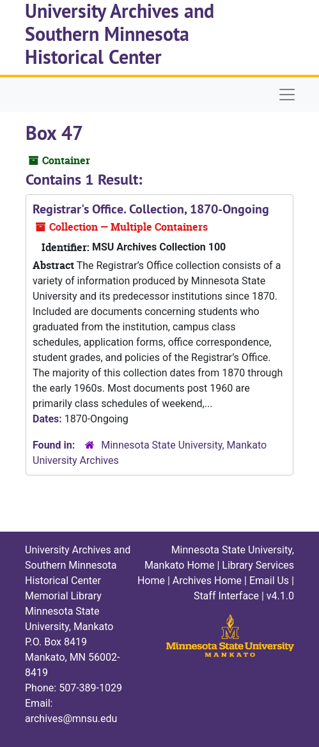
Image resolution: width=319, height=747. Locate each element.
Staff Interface (226, 596)
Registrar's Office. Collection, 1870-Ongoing (151, 209)
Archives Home (207, 580)
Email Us (269, 580)
